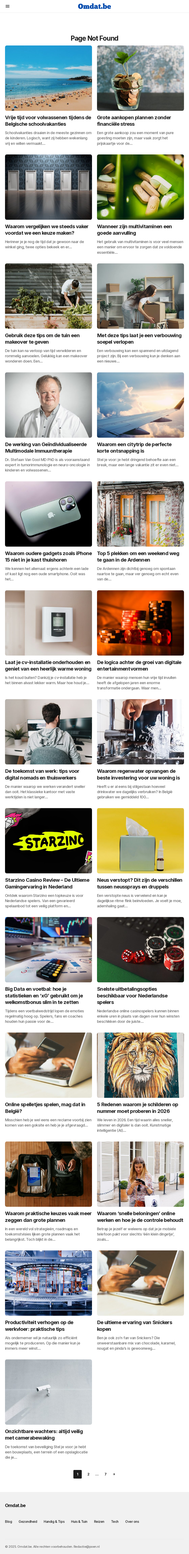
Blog (8, 1521)
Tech (115, 1521)
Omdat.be (15, 1505)
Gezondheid (28, 1521)
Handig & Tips (54, 1521)
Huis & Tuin (79, 1521)
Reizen (99, 1521)
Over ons (132, 1521)
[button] (7, 6)
